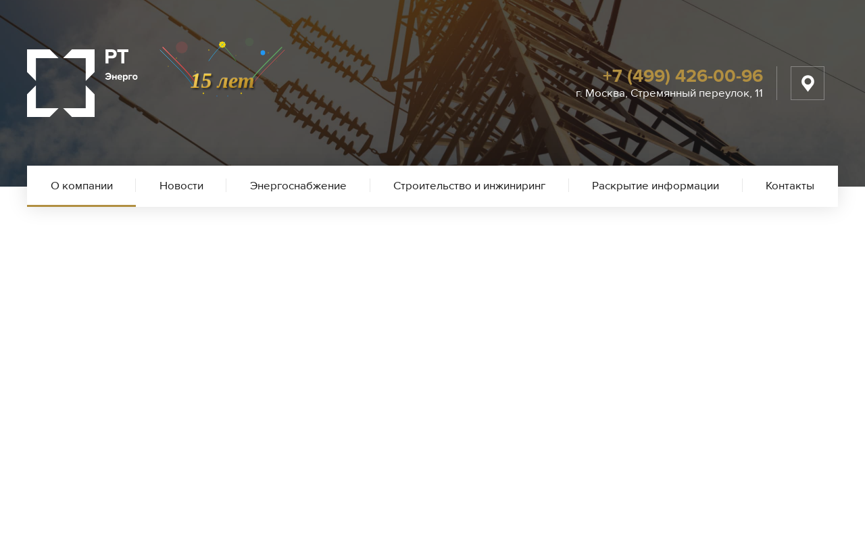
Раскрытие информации (655, 186)
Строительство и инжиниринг (469, 186)
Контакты (790, 186)
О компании (82, 186)
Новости (181, 186)
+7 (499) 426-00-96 (683, 76)
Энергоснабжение (298, 186)
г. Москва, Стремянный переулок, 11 (669, 93)
